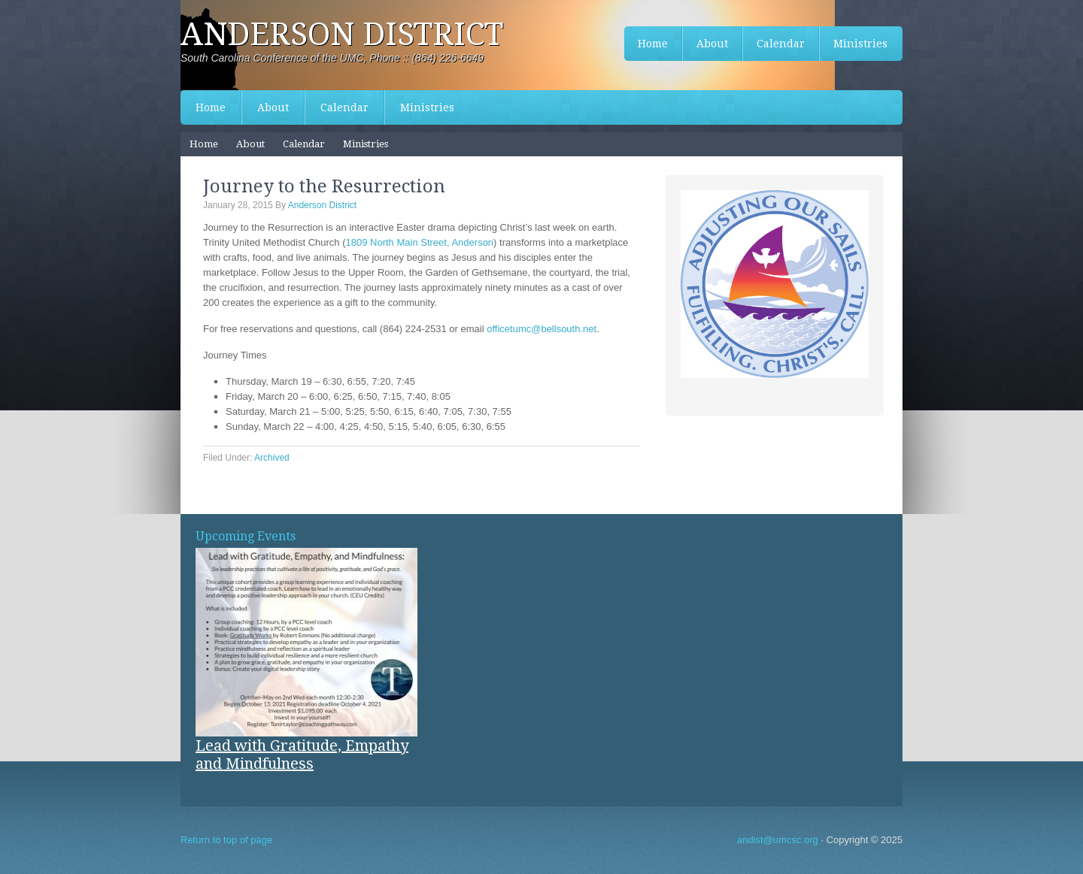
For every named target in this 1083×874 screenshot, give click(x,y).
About (273, 107)
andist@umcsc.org (777, 839)
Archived (272, 457)
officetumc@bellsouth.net (541, 328)
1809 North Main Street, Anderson (420, 242)
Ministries (427, 107)
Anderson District (341, 34)
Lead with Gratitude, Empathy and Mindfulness (302, 754)
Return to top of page (226, 839)
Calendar (344, 107)
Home (211, 107)
